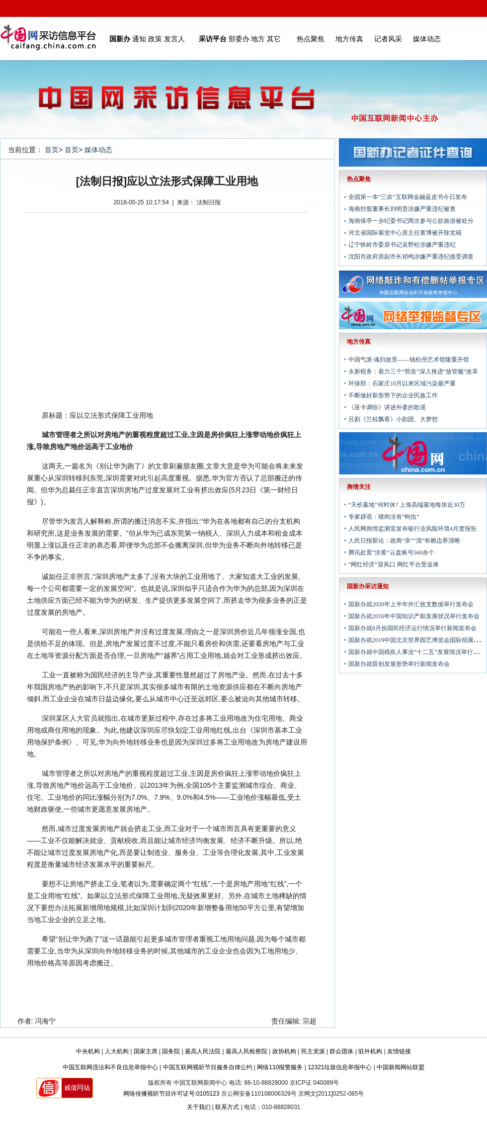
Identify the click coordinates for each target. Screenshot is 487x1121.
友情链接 (399, 1051)
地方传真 (349, 39)
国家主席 (146, 1051)
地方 (258, 39)
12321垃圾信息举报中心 (340, 1067)
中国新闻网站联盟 (400, 1067)
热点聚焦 (311, 39)
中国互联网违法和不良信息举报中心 (110, 1067)
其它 (274, 39)
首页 (52, 150)
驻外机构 (370, 1051)
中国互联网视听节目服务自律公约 (207, 1067)
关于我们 (199, 1107)
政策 (155, 39)
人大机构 (117, 1051)
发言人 (174, 39)
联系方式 (227, 1107)
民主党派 (313, 1051)
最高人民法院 (203, 1051)
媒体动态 (427, 39)
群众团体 (341, 1051)
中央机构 (88, 1051)
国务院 (171, 1051)
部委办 (239, 39)
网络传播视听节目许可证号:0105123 (171, 1093)
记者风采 (388, 39)
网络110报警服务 (280, 1067)
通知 (139, 39)
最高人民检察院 (246, 1051)
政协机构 (284, 1051)
